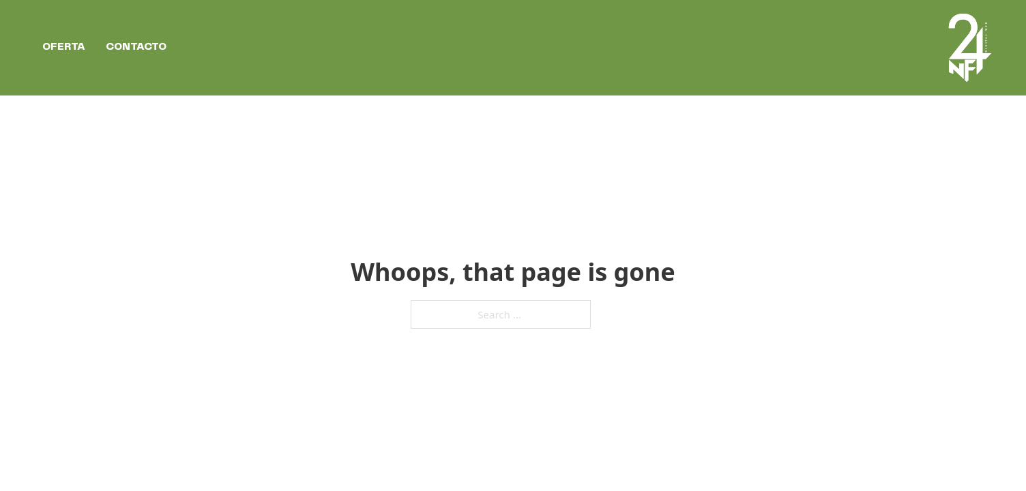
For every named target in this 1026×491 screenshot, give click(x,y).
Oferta (63, 47)
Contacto (136, 47)
